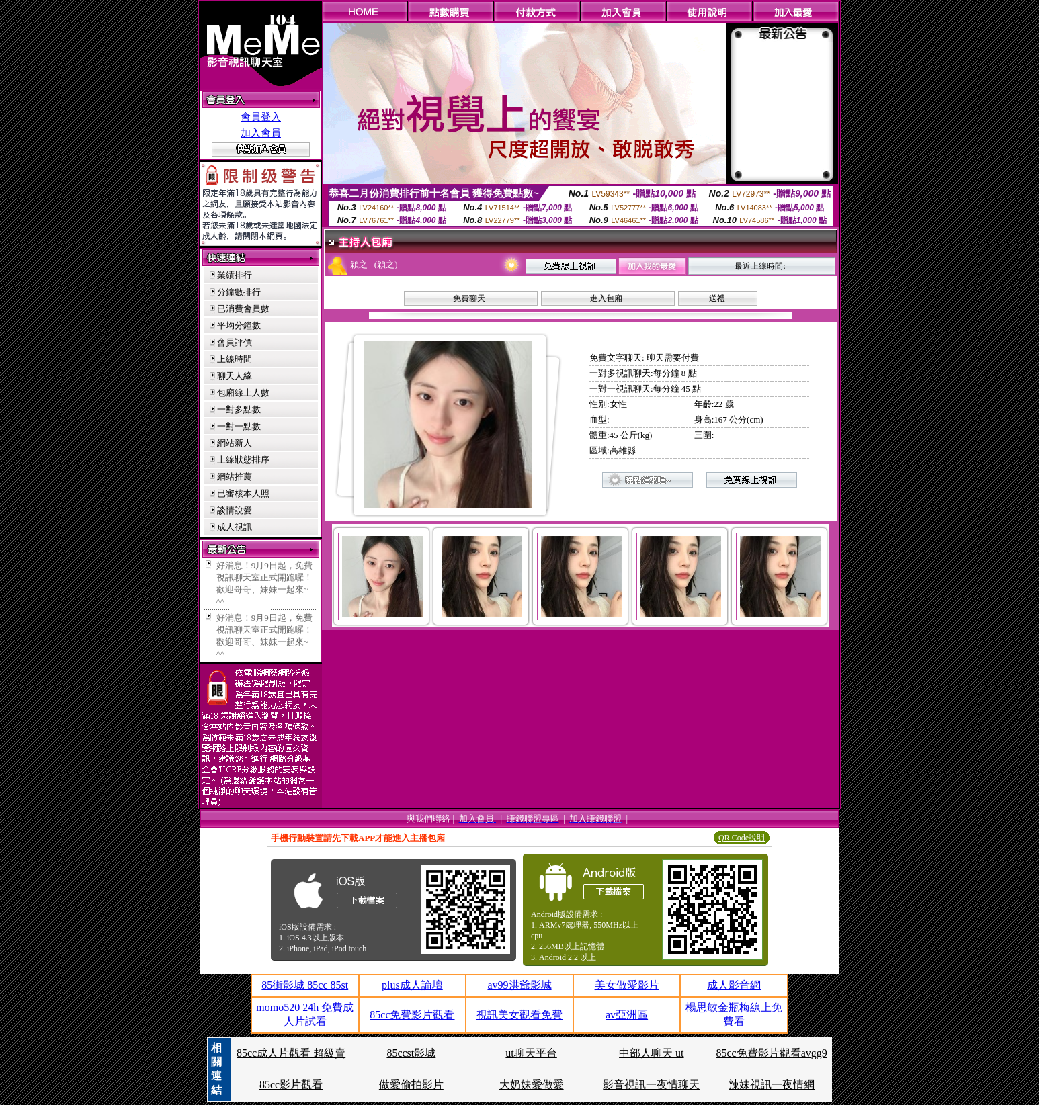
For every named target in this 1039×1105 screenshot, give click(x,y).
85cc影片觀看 (291, 1084)
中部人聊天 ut (651, 1053)
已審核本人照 (243, 493)
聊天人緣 (234, 376)
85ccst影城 (410, 1053)
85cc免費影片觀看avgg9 (771, 1053)
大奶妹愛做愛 (531, 1084)
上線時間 (234, 359)
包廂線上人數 (243, 393)
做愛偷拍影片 (411, 1084)
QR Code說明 (741, 837)
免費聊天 (469, 298)
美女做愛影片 (627, 985)
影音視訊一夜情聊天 (651, 1084)
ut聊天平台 (530, 1053)
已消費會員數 (243, 309)
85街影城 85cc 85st (304, 985)
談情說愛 (234, 510)
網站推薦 (234, 477)
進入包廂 (606, 298)
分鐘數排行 (239, 292)
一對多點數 (239, 409)
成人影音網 (734, 985)
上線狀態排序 (243, 460)
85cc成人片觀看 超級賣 (291, 1053)
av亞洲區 (627, 1014)
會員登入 (261, 117)
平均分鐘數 (239, 325)
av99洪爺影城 (519, 985)
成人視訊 (234, 527)
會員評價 (234, 342)
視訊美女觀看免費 (519, 1014)
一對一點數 (239, 426)
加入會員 (261, 133)
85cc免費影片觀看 (412, 1014)
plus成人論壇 (412, 985)
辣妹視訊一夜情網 (772, 1084)
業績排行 (234, 275)
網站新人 (234, 443)
